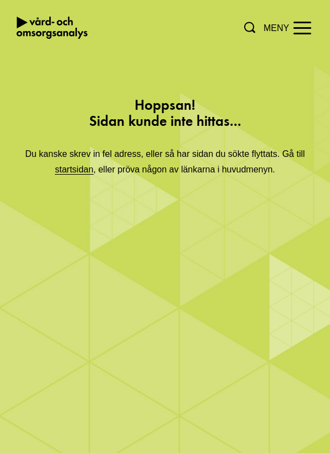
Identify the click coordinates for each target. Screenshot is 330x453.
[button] (249, 27)
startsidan (74, 169)
